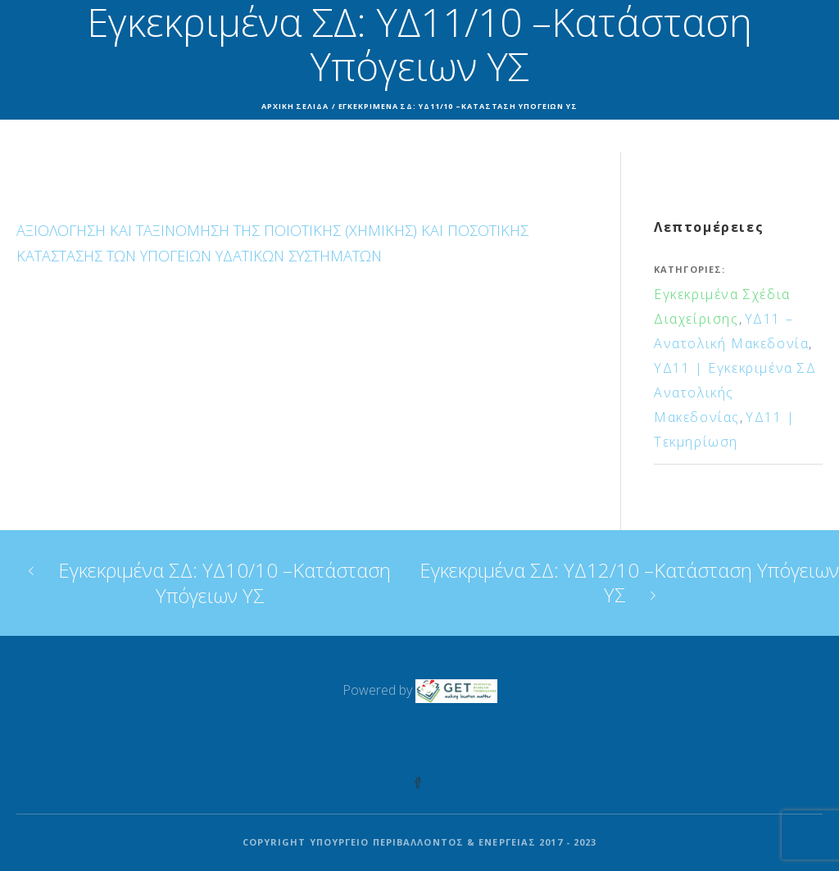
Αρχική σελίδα (295, 106)
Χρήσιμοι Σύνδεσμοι (423, 742)
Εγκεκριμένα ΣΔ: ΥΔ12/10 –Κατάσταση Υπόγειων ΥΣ (629, 582)
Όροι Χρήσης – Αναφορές (591, 742)
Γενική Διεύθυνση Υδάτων (251, 742)
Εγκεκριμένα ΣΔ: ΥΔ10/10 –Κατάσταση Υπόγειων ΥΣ (224, 582)
